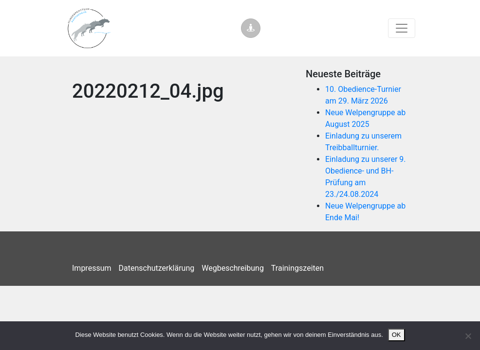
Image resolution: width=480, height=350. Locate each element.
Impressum (91, 268)
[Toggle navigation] (401, 28)
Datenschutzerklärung (157, 268)
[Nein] (468, 336)
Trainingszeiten (297, 268)
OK (396, 334)
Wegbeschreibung (233, 268)
